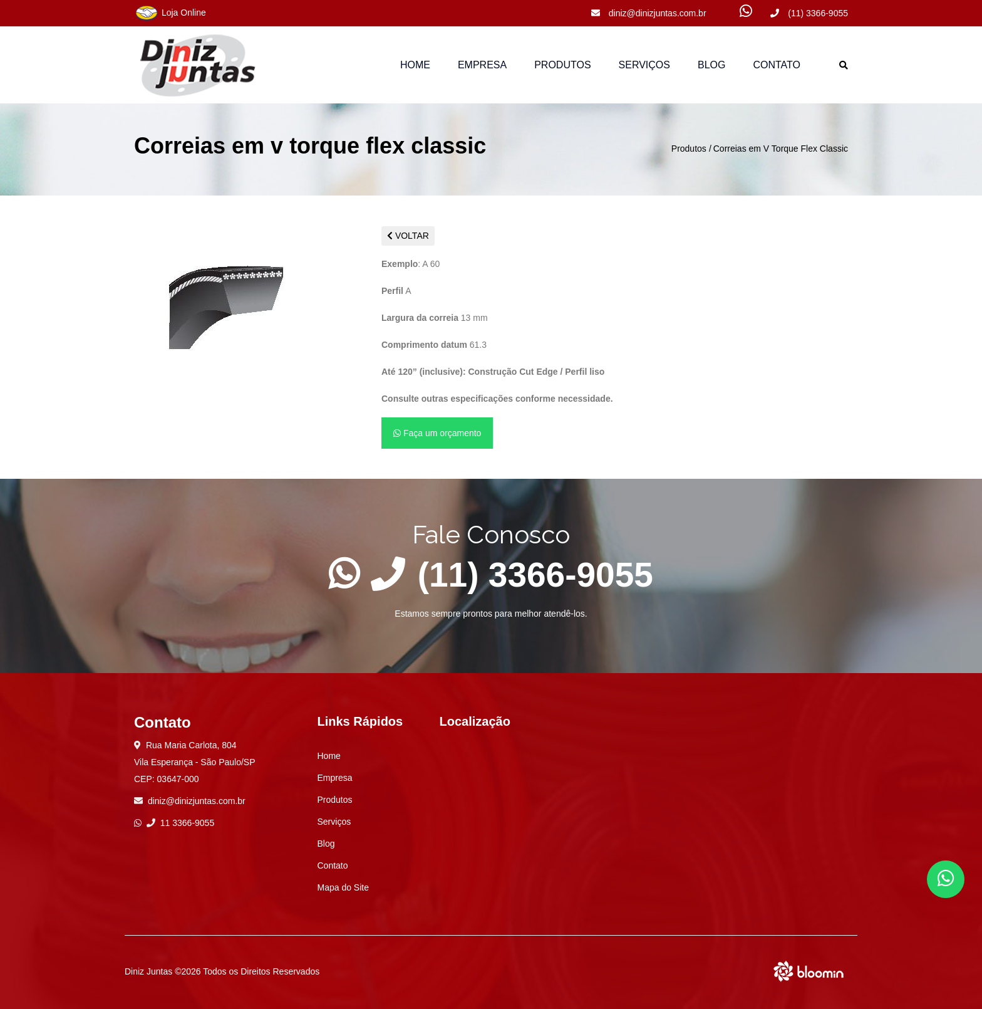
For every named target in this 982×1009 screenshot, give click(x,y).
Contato (776, 65)
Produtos (688, 149)
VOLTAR (408, 236)
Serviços (644, 65)
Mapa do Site (344, 887)
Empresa (482, 65)
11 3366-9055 (180, 823)
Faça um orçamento (437, 433)
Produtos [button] (562, 65)
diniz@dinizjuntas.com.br (648, 13)
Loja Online (170, 13)
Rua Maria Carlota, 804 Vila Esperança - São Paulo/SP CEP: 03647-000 (195, 762)
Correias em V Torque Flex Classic (780, 149)
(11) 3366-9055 (809, 13)
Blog (711, 65)
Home (415, 65)
